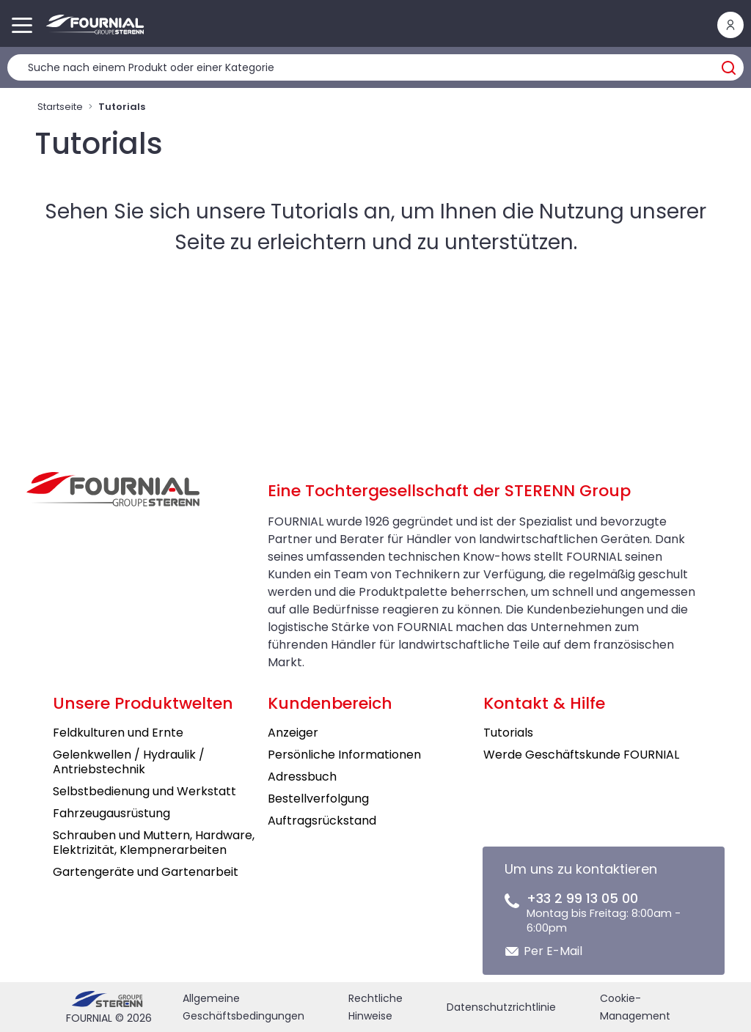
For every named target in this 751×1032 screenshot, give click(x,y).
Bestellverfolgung (318, 798)
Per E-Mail (553, 951)
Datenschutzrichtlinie (501, 1007)
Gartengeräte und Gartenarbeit (145, 871)
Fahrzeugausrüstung (111, 813)
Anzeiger (293, 732)
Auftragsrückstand (322, 820)
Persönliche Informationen (344, 754)
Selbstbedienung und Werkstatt (144, 791)
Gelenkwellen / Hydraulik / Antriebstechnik (129, 762)
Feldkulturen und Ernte (118, 732)
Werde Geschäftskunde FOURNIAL (581, 754)
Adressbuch (302, 776)
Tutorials (508, 732)
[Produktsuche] (375, 67)
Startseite (60, 107)
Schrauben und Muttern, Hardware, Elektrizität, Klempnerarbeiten (153, 842)
